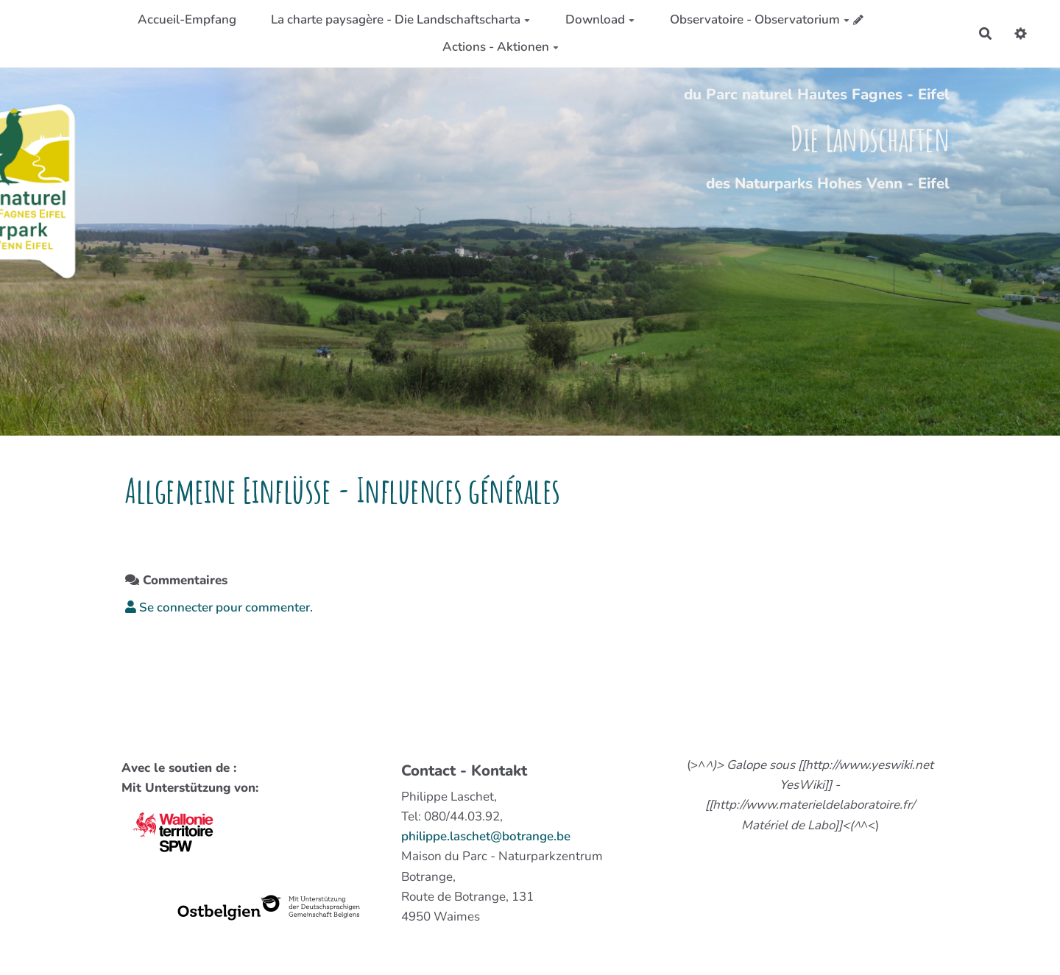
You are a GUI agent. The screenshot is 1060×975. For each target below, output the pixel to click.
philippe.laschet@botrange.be (485, 836)
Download (600, 19)
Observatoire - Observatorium (759, 19)
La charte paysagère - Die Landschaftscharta (400, 19)
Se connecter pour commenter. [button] (219, 607)
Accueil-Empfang (187, 19)
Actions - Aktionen (500, 46)
